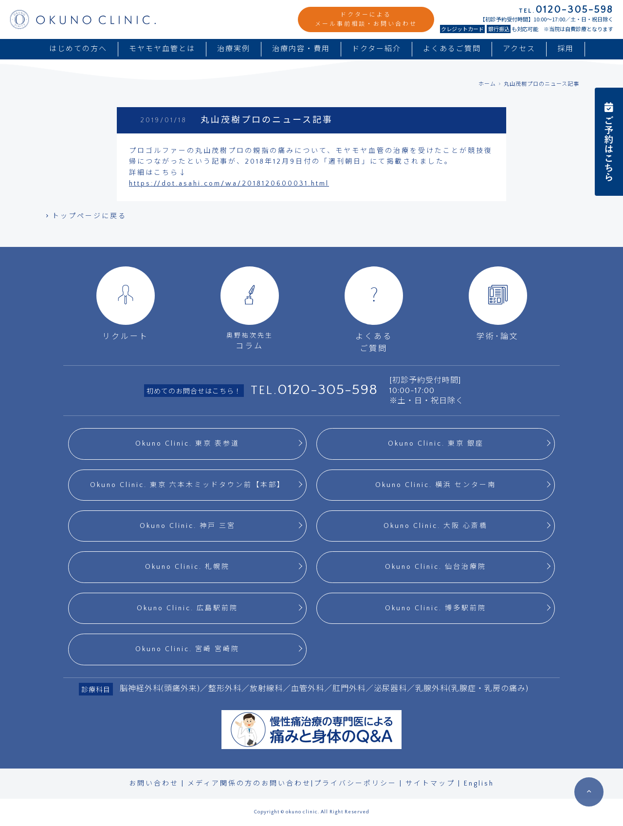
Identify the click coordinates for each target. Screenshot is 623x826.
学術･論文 (498, 303)
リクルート (125, 303)
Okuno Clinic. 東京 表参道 (187, 444)
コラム (249, 308)
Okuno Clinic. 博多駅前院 (435, 608)
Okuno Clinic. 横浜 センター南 (435, 485)
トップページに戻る (85, 216)
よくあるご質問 (452, 49)
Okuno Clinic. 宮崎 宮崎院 (187, 649)
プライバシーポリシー (355, 784)
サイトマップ (430, 784)
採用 (565, 49)
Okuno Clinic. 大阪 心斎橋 (436, 526)
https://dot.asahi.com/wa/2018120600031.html (229, 184)
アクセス (519, 49)
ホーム (487, 84)
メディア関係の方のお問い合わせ (249, 784)
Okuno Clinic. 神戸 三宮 (188, 526)
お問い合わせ (154, 784)
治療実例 (233, 49)
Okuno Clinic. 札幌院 (187, 567)
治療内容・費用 (301, 49)
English (479, 784)
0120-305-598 (327, 390)
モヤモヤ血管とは (162, 49)
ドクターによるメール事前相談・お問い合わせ (366, 19)
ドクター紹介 (376, 49)
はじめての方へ (78, 49)
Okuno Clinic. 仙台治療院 (435, 567)
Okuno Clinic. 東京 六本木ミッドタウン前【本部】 (187, 485)
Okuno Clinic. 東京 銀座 (436, 444)
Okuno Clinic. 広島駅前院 (187, 608)
